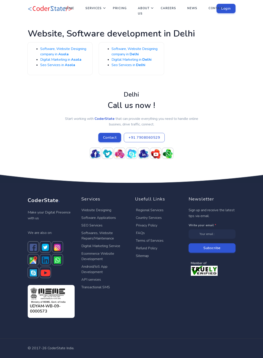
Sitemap (142, 255)
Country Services (149, 217)
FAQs (140, 233)
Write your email (202, 225)
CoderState (44, 200)
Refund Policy (146, 248)
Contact (216, 8)
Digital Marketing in (60, 59)
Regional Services (150, 210)
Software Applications (98, 217)
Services (93, 8)
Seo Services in (57, 65)
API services (91, 279)
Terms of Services (150, 240)
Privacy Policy (146, 225)
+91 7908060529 (144, 137)
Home (69, 8)
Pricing (120, 8)
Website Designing (96, 210)
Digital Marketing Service (100, 246)
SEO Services (92, 225)
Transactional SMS (95, 287)
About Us (143, 11)
